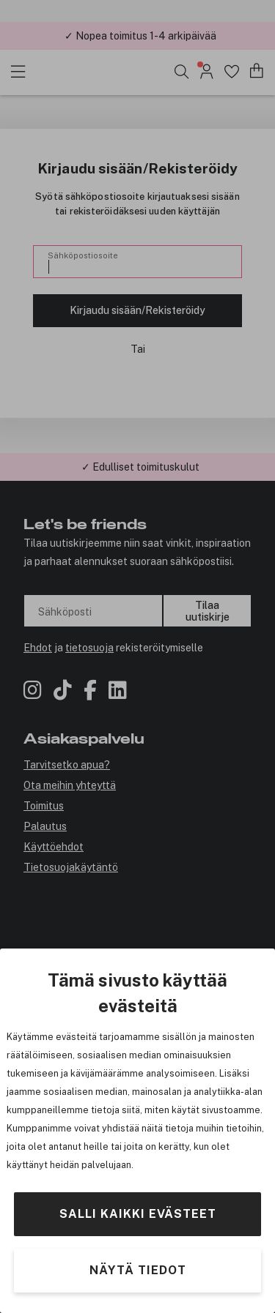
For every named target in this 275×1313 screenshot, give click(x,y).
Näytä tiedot (137, 1270)
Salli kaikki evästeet (137, 1214)
